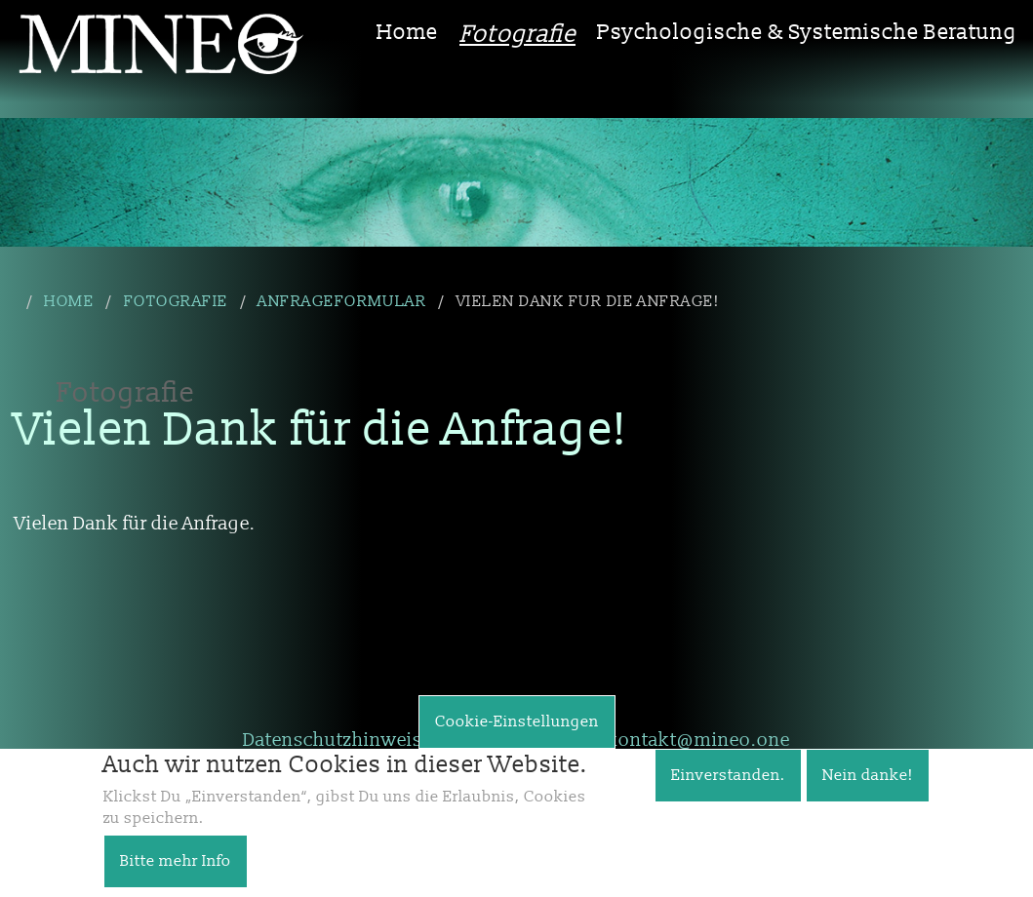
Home (407, 32)
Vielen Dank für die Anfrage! (588, 301)
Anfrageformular (342, 301)
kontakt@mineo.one (698, 740)
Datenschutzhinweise (337, 740)
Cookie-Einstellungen (517, 736)
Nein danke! (867, 790)
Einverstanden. (728, 790)
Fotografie (517, 35)
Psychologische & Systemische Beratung (807, 32)
